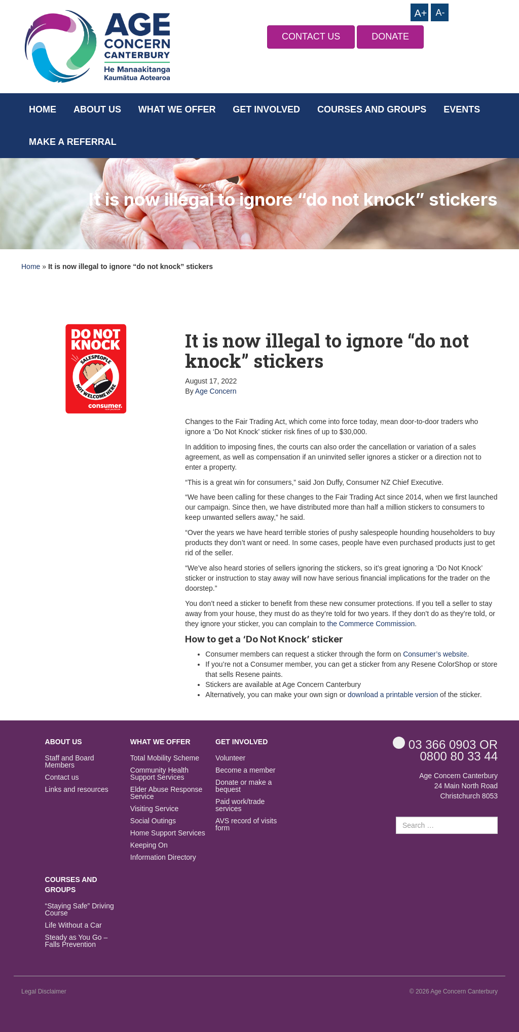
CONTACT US (311, 36)
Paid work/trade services (240, 805)
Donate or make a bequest (243, 786)
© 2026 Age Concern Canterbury (454, 991)
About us (97, 109)
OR (445, 744)
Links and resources (76, 789)
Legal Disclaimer (43, 991)
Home (42, 109)
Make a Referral (73, 142)
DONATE (390, 36)
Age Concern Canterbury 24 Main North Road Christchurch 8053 (458, 786)
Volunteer (230, 758)
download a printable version (393, 695)
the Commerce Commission (371, 624)
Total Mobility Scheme (164, 758)
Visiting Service (154, 809)
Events (461, 109)
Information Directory (163, 857)
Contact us (62, 777)
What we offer (177, 109)
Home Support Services (167, 833)
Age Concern (216, 391)
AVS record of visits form (246, 824)
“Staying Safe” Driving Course (79, 909)
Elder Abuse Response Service (166, 793)
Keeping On (149, 845)
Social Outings (153, 821)
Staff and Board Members (69, 761)
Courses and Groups (371, 109)
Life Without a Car (73, 925)
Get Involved (266, 109)
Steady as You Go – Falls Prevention (76, 941)
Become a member (245, 770)
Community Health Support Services (159, 774)
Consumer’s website (435, 654)
